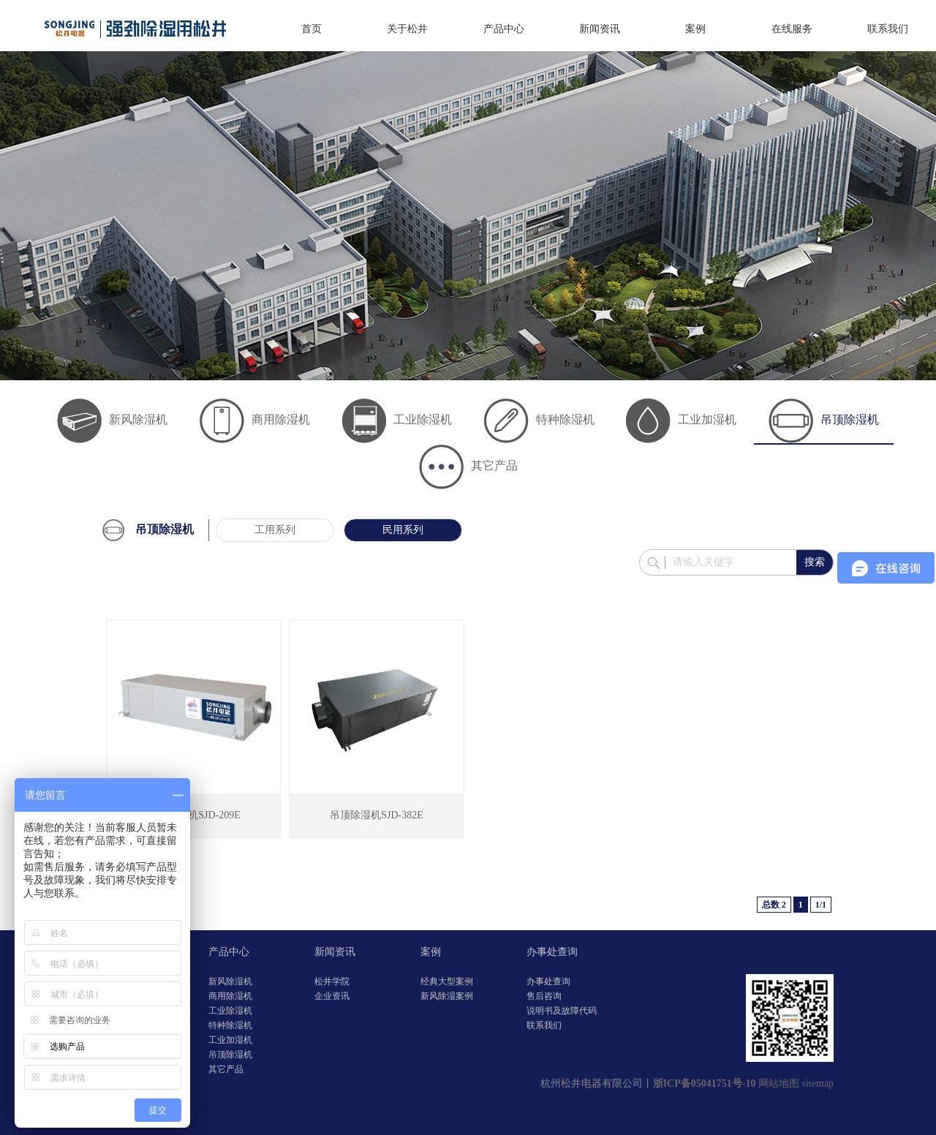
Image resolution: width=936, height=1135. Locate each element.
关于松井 (407, 28)
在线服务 (791, 28)
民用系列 (402, 529)
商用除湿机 (255, 419)
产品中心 (503, 28)
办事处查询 (552, 951)
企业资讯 (332, 996)
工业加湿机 (681, 419)
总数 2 (774, 905)
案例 (695, 28)
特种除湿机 (539, 419)
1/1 (820, 905)
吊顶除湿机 (824, 419)
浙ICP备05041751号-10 (704, 1083)
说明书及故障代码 (561, 1011)
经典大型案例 (446, 981)
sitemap (817, 1083)
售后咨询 (544, 996)
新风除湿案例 (446, 996)
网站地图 (778, 1083)
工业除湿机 (396, 419)
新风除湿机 (112, 419)
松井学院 (332, 981)
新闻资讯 (599, 28)
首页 (311, 28)
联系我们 (887, 28)
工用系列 (274, 529)
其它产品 (468, 465)
